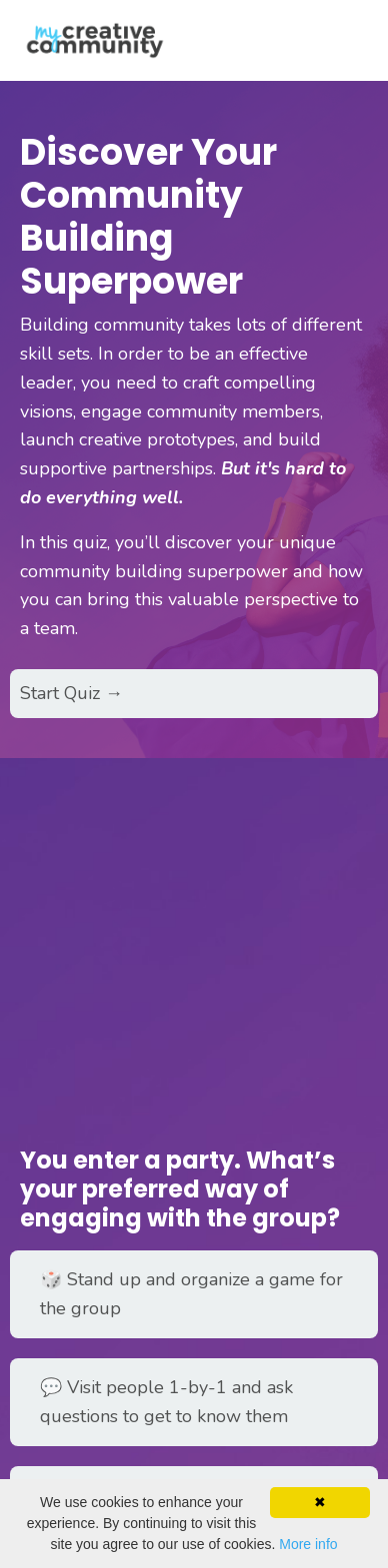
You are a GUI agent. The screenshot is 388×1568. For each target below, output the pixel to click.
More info (308, 1544)
